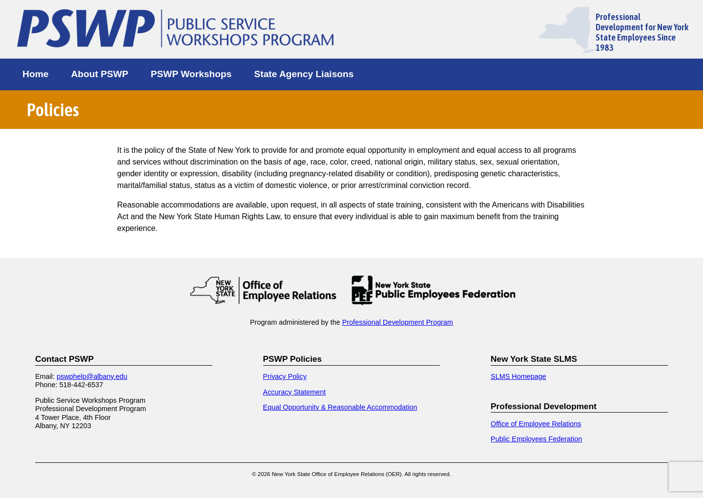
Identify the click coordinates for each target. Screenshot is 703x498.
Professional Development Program (397, 322)
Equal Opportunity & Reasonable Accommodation (340, 407)
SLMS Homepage (518, 376)
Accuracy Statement (294, 392)
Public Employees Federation (536, 439)
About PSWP (99, 74)
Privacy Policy (285, 376)
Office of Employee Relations (536, 424)
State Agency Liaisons (303, 74)
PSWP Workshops (191, 74)
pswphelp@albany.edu (92, 376)
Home (35, 74)
